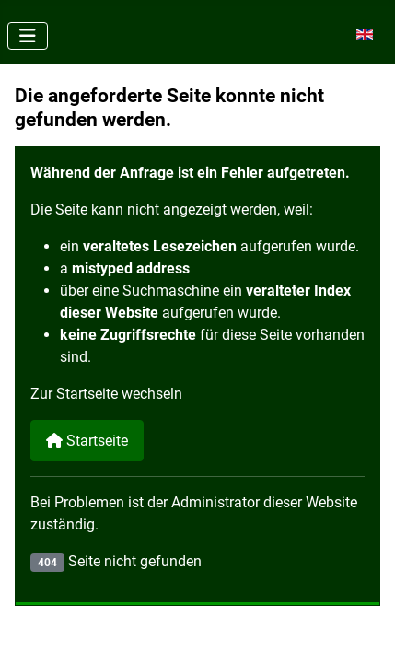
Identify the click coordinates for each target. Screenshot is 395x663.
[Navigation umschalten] (27, 36)
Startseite (87, 440)
